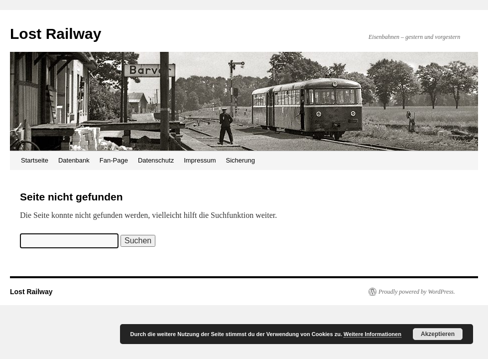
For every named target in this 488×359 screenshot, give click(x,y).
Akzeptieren (438, 334)
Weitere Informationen (372, 334)
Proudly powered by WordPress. (416, 291)
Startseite (34, 160)
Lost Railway (55, 33)
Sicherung (240, 160)
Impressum (200, 160)
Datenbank (74, 160)
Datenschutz (156, 160)
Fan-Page (114, 160)
